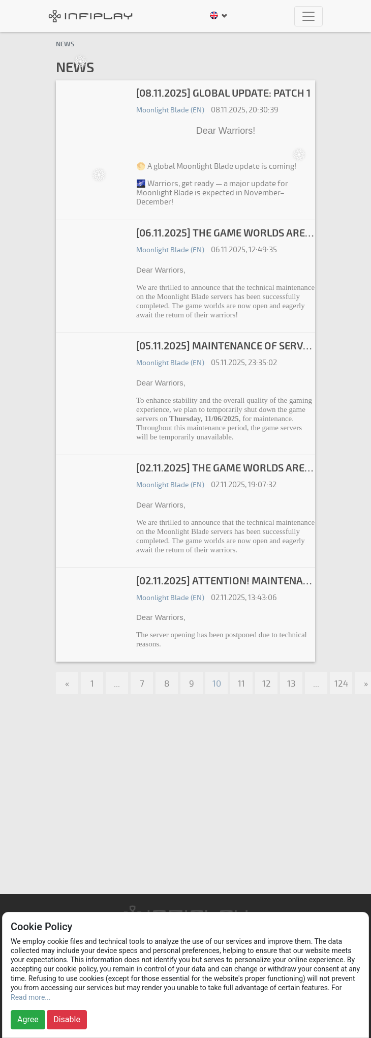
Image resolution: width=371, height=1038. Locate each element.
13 (291, 683)
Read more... (30, 997)
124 (341, 683)
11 (241, 683)
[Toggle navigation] (308, 16)
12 (266, 683)
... (117, 683)
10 (216, 683)
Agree (28, 1019)
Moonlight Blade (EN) (170, 110)
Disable (66, 1019)
